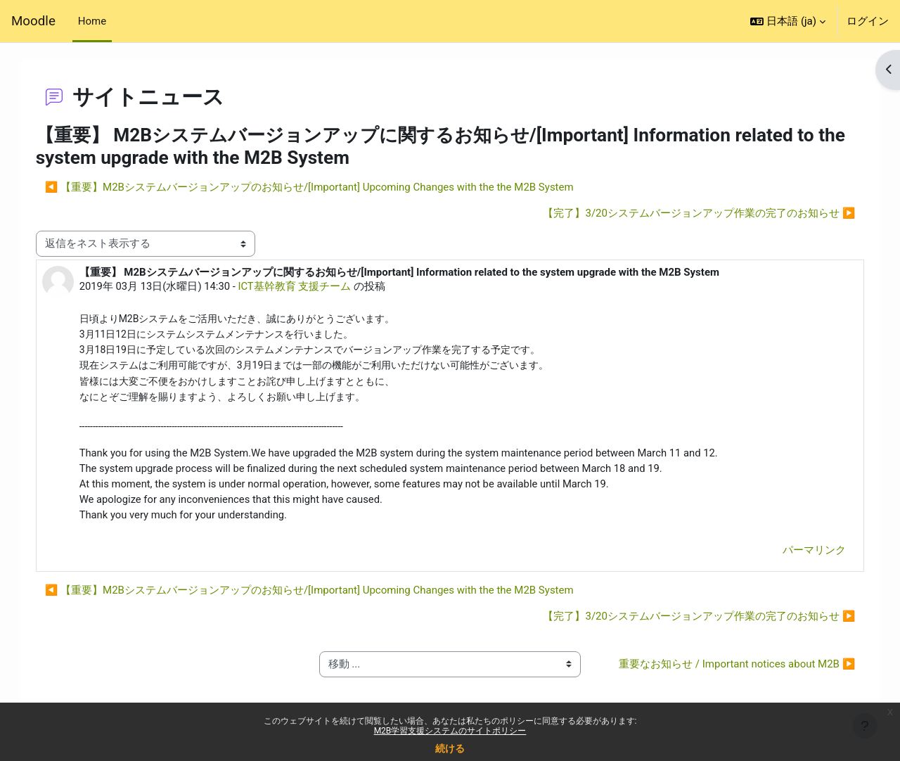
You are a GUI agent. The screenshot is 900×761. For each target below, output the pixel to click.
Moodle (33, 21)
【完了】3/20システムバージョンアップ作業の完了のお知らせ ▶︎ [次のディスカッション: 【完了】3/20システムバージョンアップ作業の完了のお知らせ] (685, 213)
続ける (450, 748)
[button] (788, 21)
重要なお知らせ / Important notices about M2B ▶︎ (725, 675)
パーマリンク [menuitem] (800, 552)
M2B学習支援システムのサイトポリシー (450, 731)
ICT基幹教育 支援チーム (310, 286)
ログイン (868, 21)
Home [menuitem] (92, 21)
